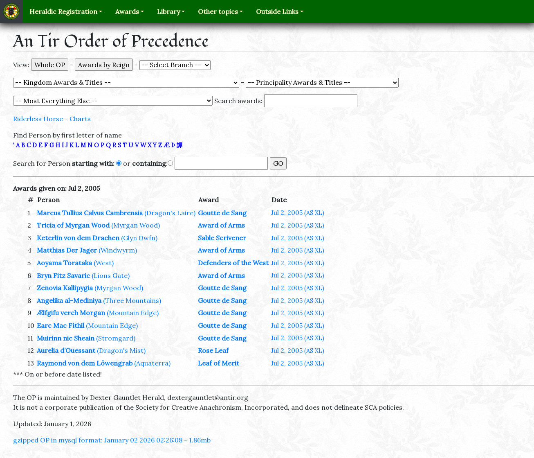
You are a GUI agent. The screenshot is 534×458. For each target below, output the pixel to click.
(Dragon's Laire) (169, 213)
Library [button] (168, 11)
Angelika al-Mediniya (69, 300)
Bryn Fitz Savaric (63, 275)
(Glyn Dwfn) (139, 238)
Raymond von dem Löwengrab (84, 363)
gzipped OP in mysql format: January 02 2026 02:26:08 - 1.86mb (112, 440)
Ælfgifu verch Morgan (71, 313)
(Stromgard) (115, 338)
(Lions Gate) (111, 275)
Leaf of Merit (218, 363)
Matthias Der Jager (67, 250)
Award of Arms (221, 225)
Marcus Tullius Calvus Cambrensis (90, 213)
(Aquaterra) (152, 363)
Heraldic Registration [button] (63, 11)
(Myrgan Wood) (135, 225)
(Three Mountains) (132, 300)
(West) (104, 263)
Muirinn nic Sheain (65, 338)
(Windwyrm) (118, 250)
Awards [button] (127, 11)
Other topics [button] (218, 11)
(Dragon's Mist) (121, 350)
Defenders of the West (233, 263)
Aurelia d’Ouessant (66, 350)
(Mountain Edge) (133, 313)
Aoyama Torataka (64, 263)
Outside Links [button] (277, 11)
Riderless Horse (38, 119)
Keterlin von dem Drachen (78, 238)
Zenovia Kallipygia (65, 288)
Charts (80, 119)
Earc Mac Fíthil (60, 325)
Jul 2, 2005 (297, 212)
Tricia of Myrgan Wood (73, 225)
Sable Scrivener (222, 238)
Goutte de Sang (222, 213)
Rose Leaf (213, 350)
